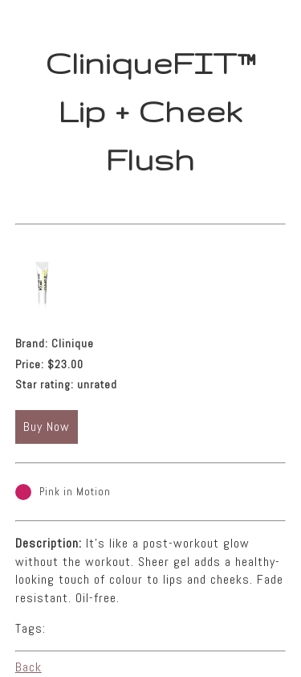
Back (28, 667)
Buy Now (46, 426)
